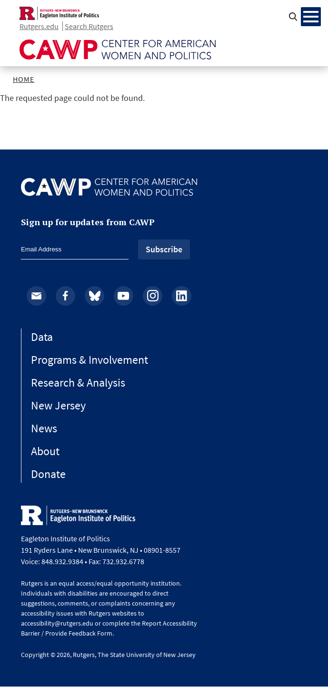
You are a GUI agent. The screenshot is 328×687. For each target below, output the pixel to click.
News (44, 428)
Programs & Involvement (89, 359)
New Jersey (58, 405)
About (45, 451)
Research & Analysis (78, 382)
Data (42, 336)
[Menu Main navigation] (311, 16)
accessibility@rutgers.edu (57, 623)
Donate (48, 474)
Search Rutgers (89, 26)
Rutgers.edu (39, 26)
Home (23, 79)
